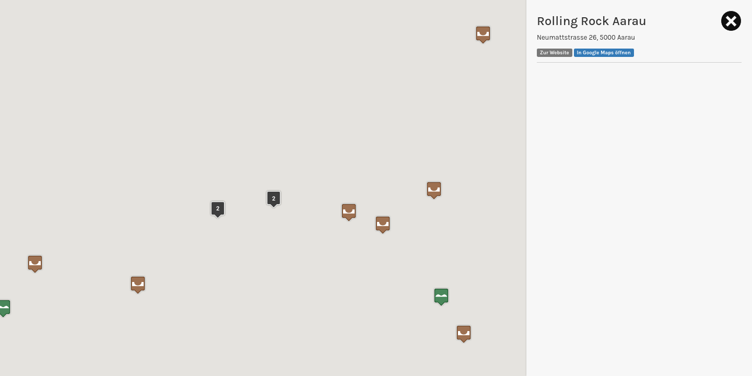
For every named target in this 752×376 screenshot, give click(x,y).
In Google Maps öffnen (604, 52)
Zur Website (554, 52)
